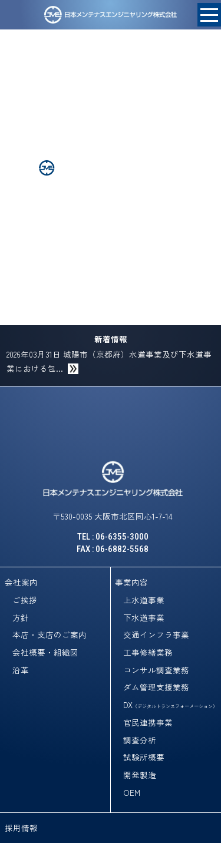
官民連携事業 (148, 722)
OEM (131, 792)
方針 (20, 617)
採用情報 (21, 828)
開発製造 (139, 775)
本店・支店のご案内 (49, 634)
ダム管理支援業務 (156, 687)
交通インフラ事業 (156, 634)
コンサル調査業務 (156, 670)
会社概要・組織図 (45, 652)
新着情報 (110, 339)
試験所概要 (143, 757)
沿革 (20, 670)
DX (170, 704)
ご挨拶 (24, 600)
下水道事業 (143, 617)
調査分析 (139, 740)
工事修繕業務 (148, 652)
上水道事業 (143, 600)
